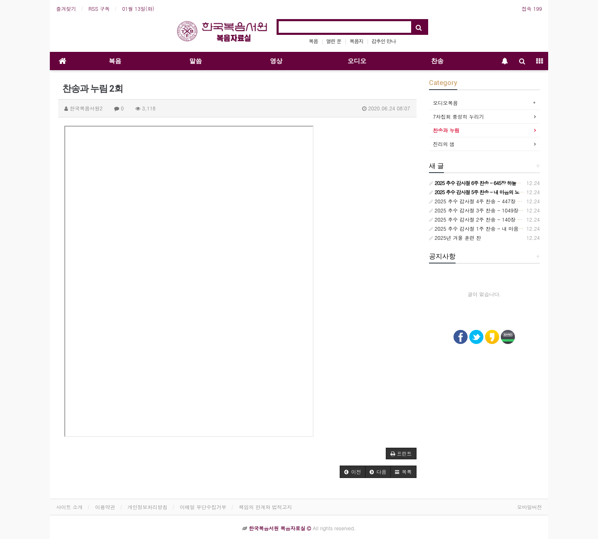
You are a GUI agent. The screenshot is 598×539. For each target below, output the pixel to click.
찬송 (437, 61)
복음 (313, 40)
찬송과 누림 (446, 130)
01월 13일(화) (138, 8)
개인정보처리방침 (147, 506)
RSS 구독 (99, 8)
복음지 (356, 40)
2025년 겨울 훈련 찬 (455, 237)
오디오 (357, 61)
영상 (276, 61)
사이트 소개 (69, 506)
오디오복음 (445, 102)
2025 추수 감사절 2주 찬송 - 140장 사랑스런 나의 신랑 (495, 219)
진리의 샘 (444, 143)
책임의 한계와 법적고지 (265, 506)
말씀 (195, 61)
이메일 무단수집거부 (203, 506)
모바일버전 (529, 506)
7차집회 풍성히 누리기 (458, 116)
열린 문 (333, 40)
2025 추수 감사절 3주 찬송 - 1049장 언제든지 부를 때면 (496, 210)
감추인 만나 (384, 40)
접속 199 (532, 8)
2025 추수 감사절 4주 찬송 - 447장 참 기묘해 (484, 201)
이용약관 (105, 506)
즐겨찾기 (66, 8)
